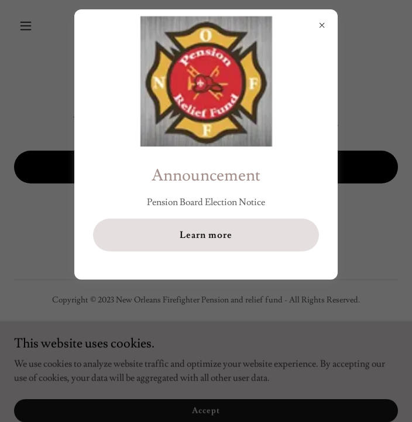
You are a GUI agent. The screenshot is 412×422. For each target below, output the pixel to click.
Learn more (206, 235)
